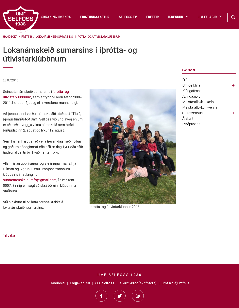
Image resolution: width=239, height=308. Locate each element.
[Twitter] (120, 296)
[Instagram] (138, 296)
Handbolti (10, 36)
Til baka (9, 235)
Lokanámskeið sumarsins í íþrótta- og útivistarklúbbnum (78, 36)
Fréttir (26, 36)
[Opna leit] (233, 17)
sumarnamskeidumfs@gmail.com (30, 180)
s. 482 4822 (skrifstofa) (138, 283)
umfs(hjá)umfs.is (175, 283)
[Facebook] (101, 296)
